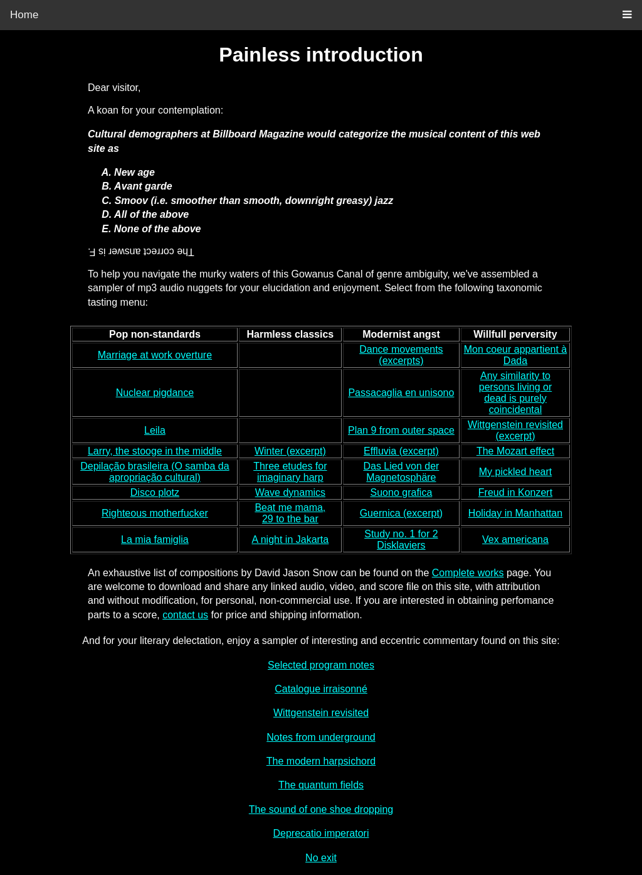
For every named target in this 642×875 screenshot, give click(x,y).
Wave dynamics (290, 492)
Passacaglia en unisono (401, 392)
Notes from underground (320, 737)
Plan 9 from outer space (401, 430)
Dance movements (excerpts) (401, 355)
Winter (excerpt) (290, 451)
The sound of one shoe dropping (321, 809)
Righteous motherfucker (155, 513)
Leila (155, 430)
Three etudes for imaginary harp (290, 472)
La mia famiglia (155, 539)
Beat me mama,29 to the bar (290, 513)
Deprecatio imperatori (321, 833)
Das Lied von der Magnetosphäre (401, 472)
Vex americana (515, 539)
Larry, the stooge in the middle (155, 451)
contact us (185, 614)
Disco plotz (154, 492)
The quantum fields (321, 785)
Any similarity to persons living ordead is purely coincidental (515, 392)
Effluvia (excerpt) (401, 451)
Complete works (468, 572)
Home (24, 15)
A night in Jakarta (290, 539)
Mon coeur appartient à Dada (515, 355)
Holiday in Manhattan (515, 513)
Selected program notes (321, 665)
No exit (321, 857)
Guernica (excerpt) (401, 513)
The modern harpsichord (321, 761)
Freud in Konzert (515, 492)
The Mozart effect (515, 451)
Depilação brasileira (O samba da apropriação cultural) (154, 472)
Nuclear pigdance (155, 392)
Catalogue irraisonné (321, 689)
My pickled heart (515, 471)
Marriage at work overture (155, 355)
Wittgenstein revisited (321, 712)
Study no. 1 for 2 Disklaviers (401, 539)
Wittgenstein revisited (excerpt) (515, 430)
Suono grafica (402, 492)
